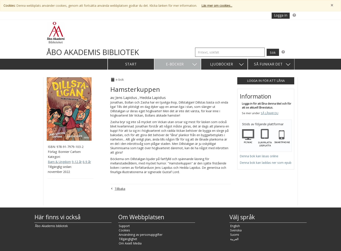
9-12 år (77, 162)
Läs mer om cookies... (216, 5)
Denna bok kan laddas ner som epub (265, 163)
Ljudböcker (227, 64)
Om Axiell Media (130, 243)
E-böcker (181, 64)
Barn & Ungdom (59, 162)
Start (131, 64)
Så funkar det (272, 64)
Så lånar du (269, 113)
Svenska (236, 230)
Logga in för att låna (266, 80)
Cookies (124, 230)
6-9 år (87, 162)
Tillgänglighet (128, 239)
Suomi (234, 235)
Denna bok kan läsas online (259, 156)
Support (124, 226)
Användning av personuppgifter (140, 235)
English (235, 226)
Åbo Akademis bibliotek (51, 226)
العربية (234, 239)
